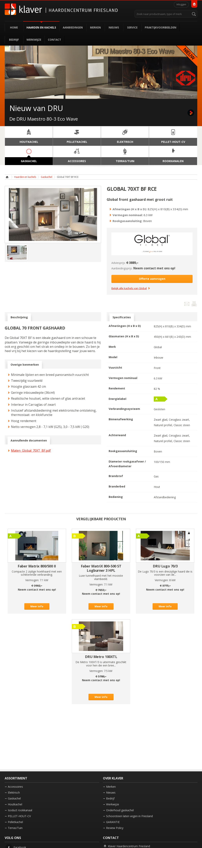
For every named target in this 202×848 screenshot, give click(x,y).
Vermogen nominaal (123, 378)
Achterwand (117, 435)
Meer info (36, 606)
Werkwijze (33, 39)
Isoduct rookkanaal (20, 810)
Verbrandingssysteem (124, 409)
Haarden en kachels (41, 27)
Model (113, 357)
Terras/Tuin (15, 828)
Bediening (116, 497)
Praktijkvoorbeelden (160, 27)
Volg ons (13, 838)
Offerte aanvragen (152, 279)
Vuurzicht (115, 367)
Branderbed (117, 486)
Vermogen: (32, 580)
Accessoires (15, 786)
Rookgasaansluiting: (127, 221)
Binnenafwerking (121, 419)
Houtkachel (15, 804)
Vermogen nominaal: (128, 215)
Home (14, 27)
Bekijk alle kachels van (129, 288)
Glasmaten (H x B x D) (124, 336)
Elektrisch (14, 792)
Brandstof (116, 476)
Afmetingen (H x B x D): (130, 209)
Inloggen (181, 4)
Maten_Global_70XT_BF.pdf (31, 450)
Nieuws (114, 27)
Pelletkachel (15, 822)
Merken (95, 27)
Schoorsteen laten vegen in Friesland (129, 816)
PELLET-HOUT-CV (19, 816)
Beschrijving (19, 317)
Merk (112, 347)
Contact (54, 39)
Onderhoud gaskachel (120, 810)
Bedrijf (14, 39)
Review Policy (114, 828)
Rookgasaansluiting (123, 451)
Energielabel (117, 399)
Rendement (117, 388)
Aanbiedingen (73, 27)
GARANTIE (113, 822)
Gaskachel (46, 177)
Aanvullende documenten (29, 440)
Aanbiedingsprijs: (122, 268)
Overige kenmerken (25, 365)
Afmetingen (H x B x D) (125, 326)
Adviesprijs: (118, 263)
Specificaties (122, 317)
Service (132, 27)
